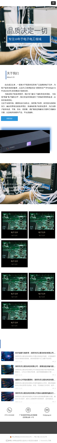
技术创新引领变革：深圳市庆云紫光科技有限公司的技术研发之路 (35, 353)
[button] (53, 3)
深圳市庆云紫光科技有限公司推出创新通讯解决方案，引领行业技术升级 (34, 393)
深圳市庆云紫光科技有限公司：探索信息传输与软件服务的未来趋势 (35, 366)
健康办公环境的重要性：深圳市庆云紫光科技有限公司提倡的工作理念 (35, 380)
